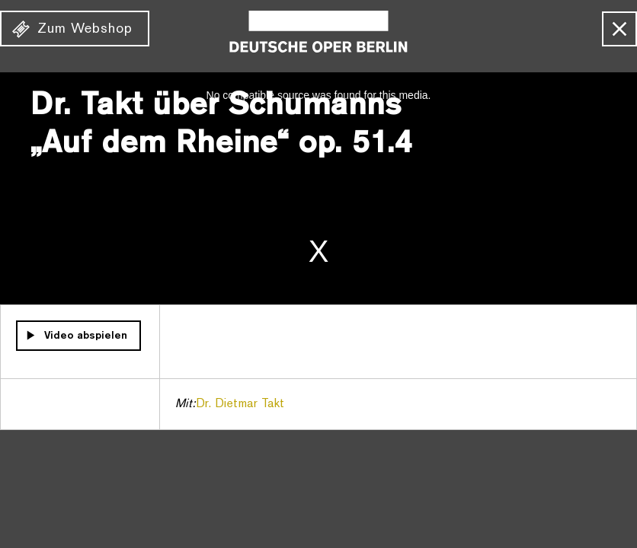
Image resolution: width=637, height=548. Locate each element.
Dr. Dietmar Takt (240, 404)
